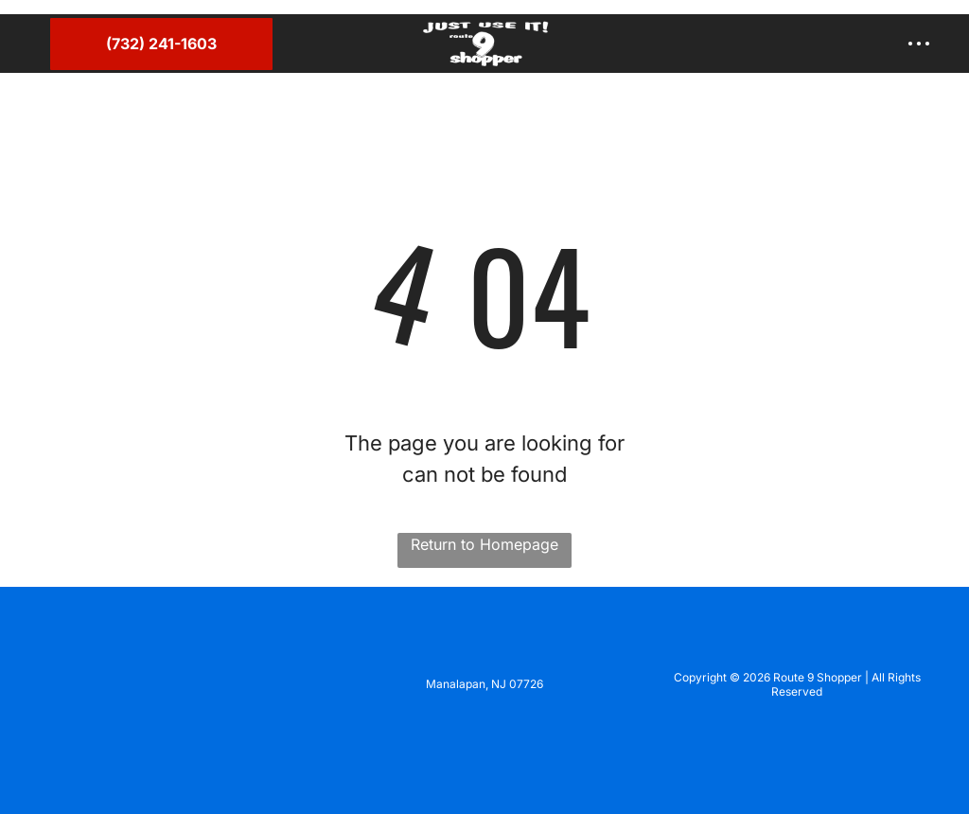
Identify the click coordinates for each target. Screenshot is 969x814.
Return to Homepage (484, 544)
